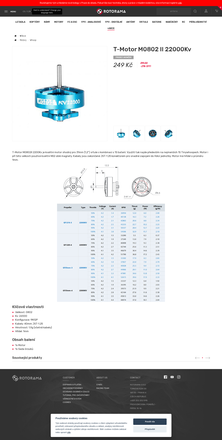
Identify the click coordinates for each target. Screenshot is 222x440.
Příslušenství (198, 22)
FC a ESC (72, 22)
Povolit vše (150, 421)
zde (180, 3)
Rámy (47, 22)
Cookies (67, 402)
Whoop (33, 40)
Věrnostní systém (72, 399)
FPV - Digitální (113, 22)
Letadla (20, 22)
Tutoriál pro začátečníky (76, 395)
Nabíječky (172, 22)
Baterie (156, 22)
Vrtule (143, 22)
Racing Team (102, 388)
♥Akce (110, 28)
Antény (130, 22)
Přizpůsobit (150, 429)
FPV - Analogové (91, 22)
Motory (58, 22)
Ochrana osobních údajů (76, 392)
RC (183, 22)
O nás (99, 384)
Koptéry (35, 22)
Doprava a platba (72, 384)
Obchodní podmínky (73, 388)
